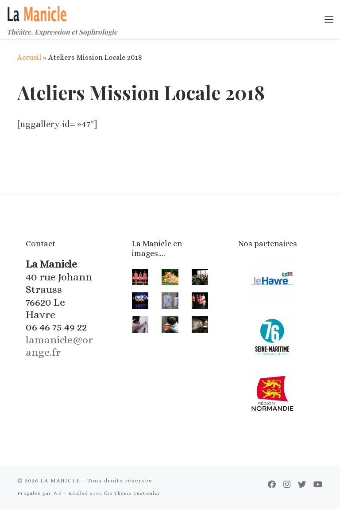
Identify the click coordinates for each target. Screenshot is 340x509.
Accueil (29, 57)
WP (57, 493)
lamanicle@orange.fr (59, 346)
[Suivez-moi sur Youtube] (318, 484)
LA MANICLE (60, 480)
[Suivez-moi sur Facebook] (272, 484)
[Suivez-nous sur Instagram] (286, 484)
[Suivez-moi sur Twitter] (302, 484)
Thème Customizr (137, 493)
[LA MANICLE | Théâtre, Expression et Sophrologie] (38, 12)
